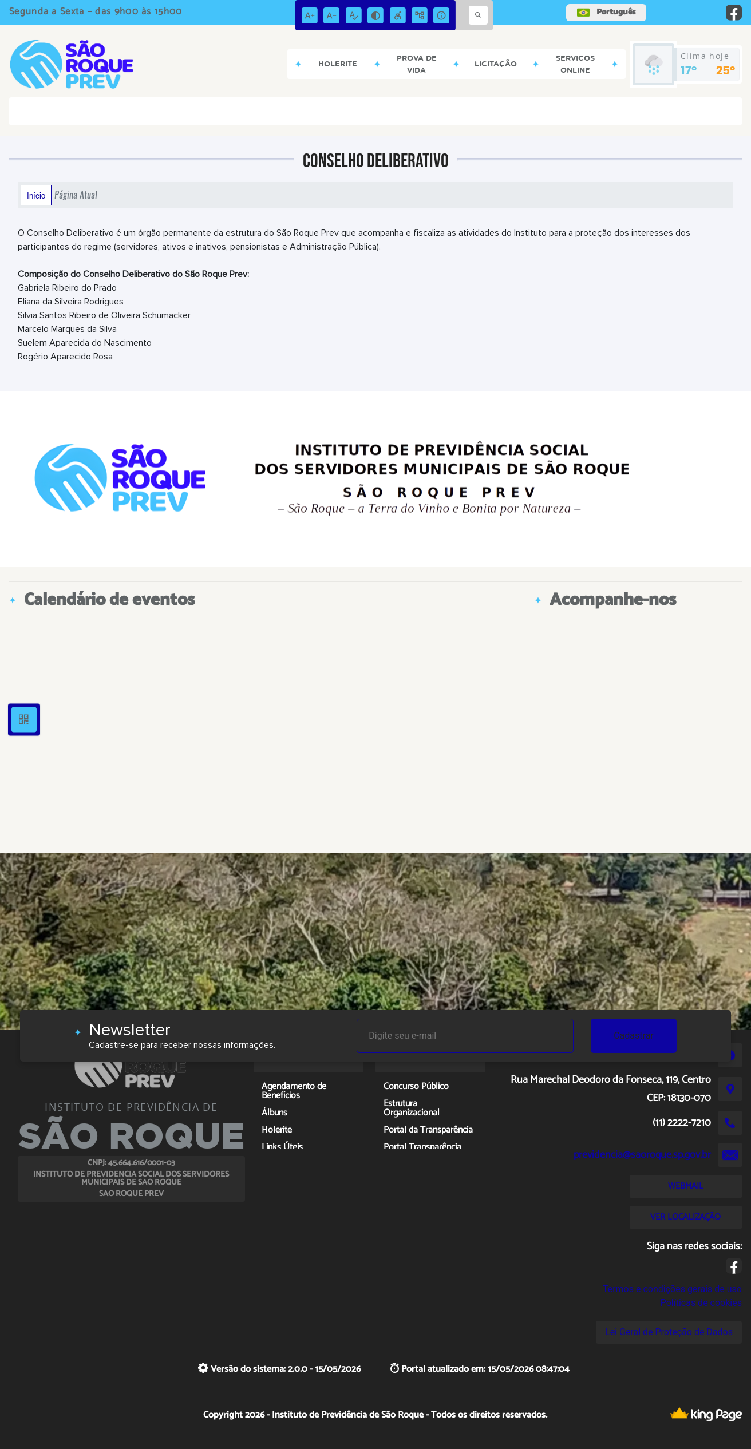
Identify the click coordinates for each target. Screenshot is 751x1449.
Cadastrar (634, 1035)
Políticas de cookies (701, 1302)
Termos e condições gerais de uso (672, 1289)
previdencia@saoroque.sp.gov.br (642, 1154)
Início (36, 195)
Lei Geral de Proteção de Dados (669, 1332)
